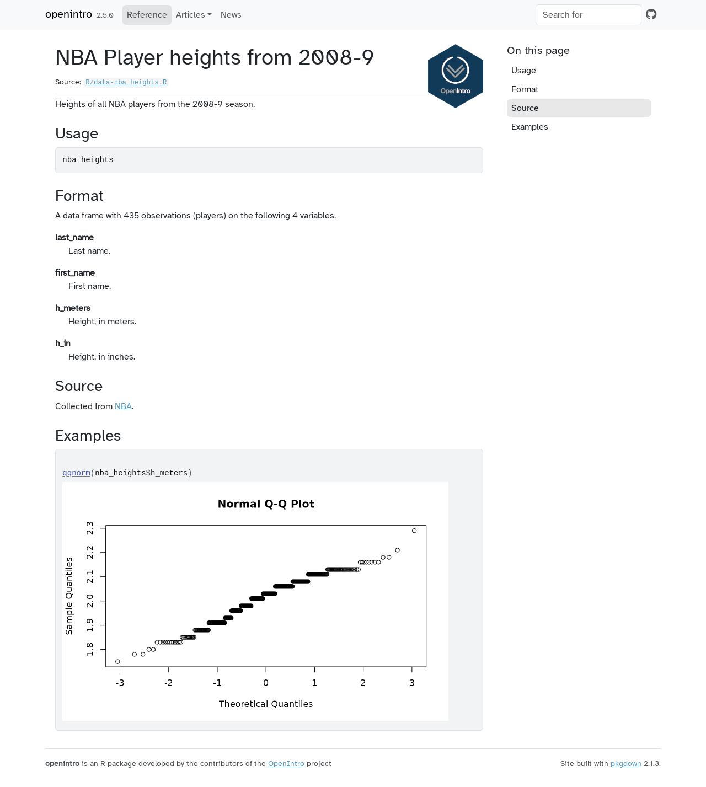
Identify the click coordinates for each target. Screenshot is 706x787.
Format (524, 89)
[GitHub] (651, 14)
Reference (147, 14)
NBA (123, 406)
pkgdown (626, 763)
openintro (68, 14)
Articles (190, 14)
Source (525, 108)
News (231, 14)
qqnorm (76, 473)
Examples (529, 126)
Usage (523, 70)
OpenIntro (286, 763)
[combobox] (588, 14)
